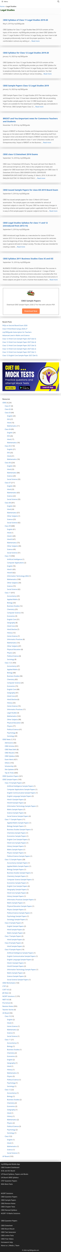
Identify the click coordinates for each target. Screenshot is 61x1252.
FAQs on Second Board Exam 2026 (14, 325)
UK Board (5, 1013)
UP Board (5, 1156)
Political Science (13, 656)
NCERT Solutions (8, 996)
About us (4, 1245)
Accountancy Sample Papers (17, 863)
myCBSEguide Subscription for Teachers (17, 332)
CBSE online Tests (7, 1235)
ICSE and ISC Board (8, 1171)
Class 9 (7, 1136)
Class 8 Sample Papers (13, 943)
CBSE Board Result (7, 1229)
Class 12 (8, 663)
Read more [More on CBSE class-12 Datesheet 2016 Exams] (41, 178)
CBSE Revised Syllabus (9, 1210)
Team (17, 1245)
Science (10, 476)
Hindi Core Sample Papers (16, 843)
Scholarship (9, 766)
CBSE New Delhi (10, 749)
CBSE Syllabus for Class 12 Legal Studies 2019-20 (26, 52)
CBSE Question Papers (10, 776)
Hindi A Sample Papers (15, 799)
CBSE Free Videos (7, 1239)
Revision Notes (7, 1006)
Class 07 (8, 483)
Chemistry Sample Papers (16, 833)
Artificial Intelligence (14, 559)
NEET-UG (5, 999)
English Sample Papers (15, 926)
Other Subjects (12, 516)
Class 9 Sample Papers (13, 949)
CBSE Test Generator (8, 1232)
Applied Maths (12, 599)
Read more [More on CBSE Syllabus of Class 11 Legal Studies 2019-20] (35, 41)
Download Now (30, 311)
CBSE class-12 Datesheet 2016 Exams (20, 154)
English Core (11, 619)
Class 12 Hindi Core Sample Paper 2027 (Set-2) (19, 349)
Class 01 (8, 406)
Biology (10, 603)
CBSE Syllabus (10, 756)
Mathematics (12, 426)
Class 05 (8, 446)
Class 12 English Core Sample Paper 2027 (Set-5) (19, 355)
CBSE (4, 403)
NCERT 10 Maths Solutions (10, 1213)
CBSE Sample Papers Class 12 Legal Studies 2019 (26, 85)
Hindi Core (11, 626)
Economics (11, 616)
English (9, 416)
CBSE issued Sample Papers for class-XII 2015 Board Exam (30, 190)
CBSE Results (9, 753)
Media (11, 1245)
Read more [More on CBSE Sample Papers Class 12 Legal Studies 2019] (39, 107)
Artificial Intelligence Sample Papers (20, 786)
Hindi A (9, 536)
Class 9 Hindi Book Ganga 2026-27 (14, 329)
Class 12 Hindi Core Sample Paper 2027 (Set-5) (19, 339)
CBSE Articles (9, 746)
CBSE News (6, 739)
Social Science (12, 479)
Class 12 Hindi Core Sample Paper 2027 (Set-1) (19, 352)
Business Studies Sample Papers (19, 829)
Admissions (9, 743)
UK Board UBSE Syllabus (10, 1177)
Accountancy (11, 596)
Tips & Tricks (9, 773)
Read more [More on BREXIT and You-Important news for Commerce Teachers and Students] (47, 142)
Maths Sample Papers (15, 809)
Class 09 (8, 526)
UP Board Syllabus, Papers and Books (14, 1174)
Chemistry (10, 609)
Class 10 (8, 556)
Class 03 (8, 413)
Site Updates (9, 769)
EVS (8, 419)
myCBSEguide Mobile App (10, 1164)
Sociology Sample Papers (16, 919)
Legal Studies (12, 713)
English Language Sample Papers (19, 796)
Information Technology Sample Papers (21, 806)
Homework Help (7, 1242)
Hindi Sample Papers (14, 930)
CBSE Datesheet (7, 1225)
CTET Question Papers (9, 1181)
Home (2, 6)
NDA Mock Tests (7, 1184)
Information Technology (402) (18, 576)
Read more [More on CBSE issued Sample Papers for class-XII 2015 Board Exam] (53, 211)
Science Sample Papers (15, 813)
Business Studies (13, 606)
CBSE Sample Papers (9, 779)
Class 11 (8, 593)
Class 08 (8, 503)
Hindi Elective (12, 629)
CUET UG (5, 990)
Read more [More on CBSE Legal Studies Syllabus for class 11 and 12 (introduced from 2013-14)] (21, 247)
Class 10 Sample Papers (13, 783)
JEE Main (5, 993)
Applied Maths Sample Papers (18, 823)
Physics (9, 653)
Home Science (12, 636)
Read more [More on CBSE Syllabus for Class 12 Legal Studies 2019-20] (48, 74)
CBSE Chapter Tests (8, 1207)
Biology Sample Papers (15, 826)
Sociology (10, 659)
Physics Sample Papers (15, 853)
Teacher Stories (8, 1010)
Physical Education (14, 649)
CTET (4, 986)
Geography (11, 623)
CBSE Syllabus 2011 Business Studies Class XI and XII (28, 258)
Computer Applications (15, 563)
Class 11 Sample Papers (13, 819)
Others (7, 763)
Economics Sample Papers (16, 836)
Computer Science (13, 613)
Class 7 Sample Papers (13, 936)
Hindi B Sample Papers (15, 803)
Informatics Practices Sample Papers (20, 900)
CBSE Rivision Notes (8, 1203)
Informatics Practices (14, 639)
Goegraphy (11, 693)
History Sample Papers (15, 846)
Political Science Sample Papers (18, 856)
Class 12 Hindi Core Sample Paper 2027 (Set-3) (19, 345)
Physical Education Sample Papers (19, 906)
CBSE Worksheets (8, 983)
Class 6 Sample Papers (13, 923)
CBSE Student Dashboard (10, 1167)
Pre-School (6, 1003)
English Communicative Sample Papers (21, 793)
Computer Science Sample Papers (19, 879)
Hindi (9, 423)
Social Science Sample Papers (18, 816)
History (9, 633)
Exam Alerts (9, 759)
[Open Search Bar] (58, 1)
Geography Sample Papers (16, 889)
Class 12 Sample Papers (13, 859)
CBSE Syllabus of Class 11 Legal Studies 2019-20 (25, 20)
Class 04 (8, 429)
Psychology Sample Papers (17, 916)
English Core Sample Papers (17, 839)
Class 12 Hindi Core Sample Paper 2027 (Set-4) (19, 342)
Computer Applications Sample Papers (21, 789)
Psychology (11, 733)
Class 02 (8, 409)
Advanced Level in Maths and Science (16, 335)
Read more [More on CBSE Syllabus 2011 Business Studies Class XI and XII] (54, 280)
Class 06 (8, 463)
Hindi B (9, 539)
